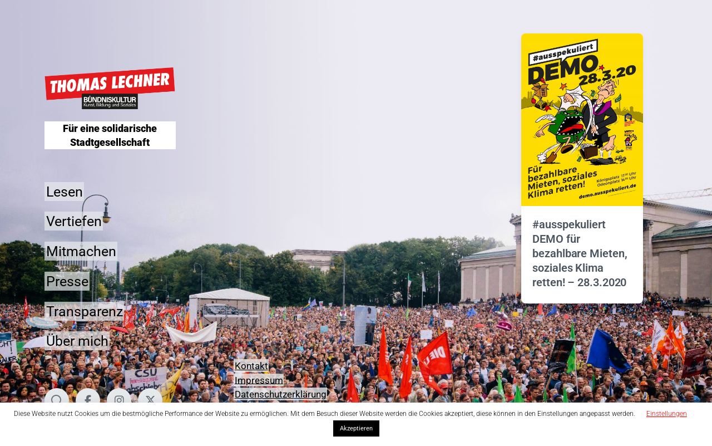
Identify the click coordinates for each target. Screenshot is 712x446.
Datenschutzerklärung (281, 394)
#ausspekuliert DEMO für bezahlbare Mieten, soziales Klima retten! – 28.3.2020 (579, 253)
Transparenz (84, 311)
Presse (67, 281)
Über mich (77, 341)
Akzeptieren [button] (356, 428)
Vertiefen (74, 221)
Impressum (259, 379)
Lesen (64, 191)
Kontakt (251, 365)
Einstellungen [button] (666, 414)
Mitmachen (81, 251)
